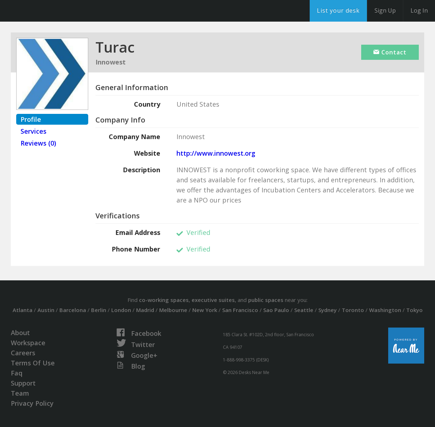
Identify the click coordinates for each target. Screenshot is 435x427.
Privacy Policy (32, 403)
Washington (385, 309)
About (20, 332)
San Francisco (240, 309)
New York (204, 309)
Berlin (98, 309)
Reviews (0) (38, 143)
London (121, 309)
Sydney (327, 309)
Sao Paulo (276, 309)
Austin (45, 309)
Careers (23, 352)
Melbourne (173, 309)
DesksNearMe (50, 10)
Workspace (28, 342)
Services (33, 131)
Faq (16, 373)
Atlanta (22, 309)
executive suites (213, 299)
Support (23, 383)
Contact (390, 52)
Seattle (303, 309)
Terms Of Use (33, 363)
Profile (31, 119)
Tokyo (414, 309)
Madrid (145, 309)
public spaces (265, 299)
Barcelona (72, 309)
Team (20, 393)
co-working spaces (164, 299)
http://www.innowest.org (215, 153)
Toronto (353, 309)
